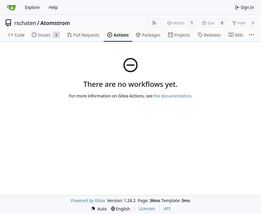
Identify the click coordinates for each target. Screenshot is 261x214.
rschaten (25, 23)
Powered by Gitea (88, 200)
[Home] (11, 7)
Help (53, 7)
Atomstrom (55, 23)
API (167, 208)
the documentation (172, 96)
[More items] (251, 35)
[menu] (99, 209)
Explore (32, 7)
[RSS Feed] (154, 22)
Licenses (147, 208)
